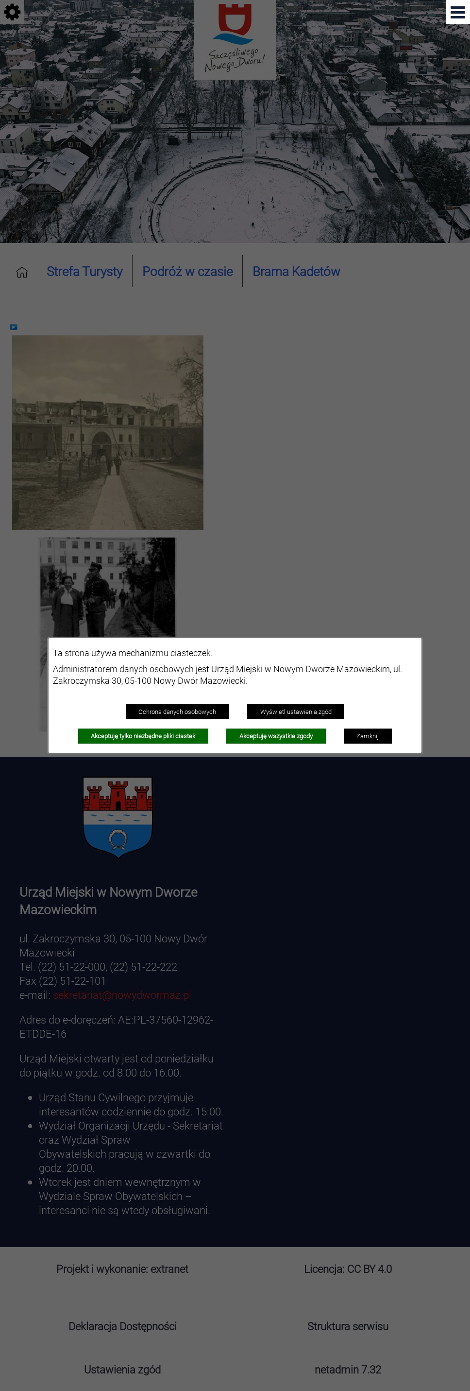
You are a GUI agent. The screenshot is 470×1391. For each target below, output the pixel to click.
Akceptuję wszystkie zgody (276, 735)
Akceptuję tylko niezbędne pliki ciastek (143, 735)
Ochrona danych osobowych (177, 711)
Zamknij (367, 735)
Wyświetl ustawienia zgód (296, 711)
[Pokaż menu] (458, 12)
